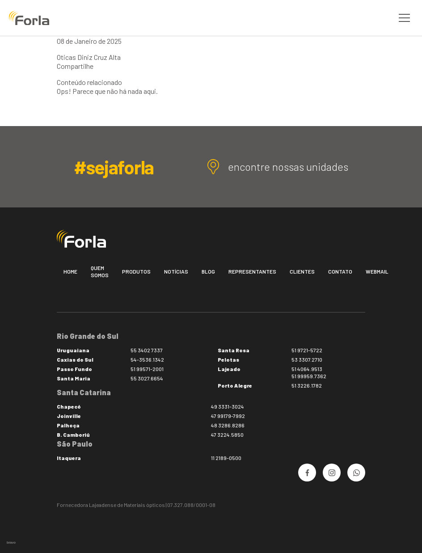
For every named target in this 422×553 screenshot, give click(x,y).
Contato (340, 271)
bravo (11, 542)
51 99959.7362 (308, 376)
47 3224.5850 (227, 434)
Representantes (252, 271)
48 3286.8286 (228, 425)
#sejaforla (114, 166)
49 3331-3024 (227, 406)
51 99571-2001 (147, 369)
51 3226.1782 (306, 385)
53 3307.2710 (306, 359)
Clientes (302, 271)
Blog (208, 271)
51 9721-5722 (306, 350)
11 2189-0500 (226, 458)
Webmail (377, 271)
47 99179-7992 (228, 416)
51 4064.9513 (306, 369)
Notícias (176, 271)
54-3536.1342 (147, 359)
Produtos (136, 271)
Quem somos (100, 271)
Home (70, 271)
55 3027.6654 (147, 378)
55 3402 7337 (147, 350)
